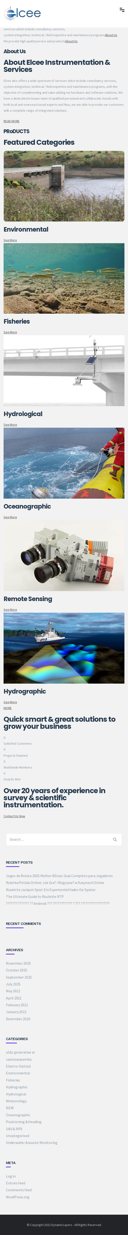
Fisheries (13, 1080)
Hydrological (16, 1094)
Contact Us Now (14, 816)
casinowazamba (18, 1059)
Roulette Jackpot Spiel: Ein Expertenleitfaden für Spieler (51, 889)
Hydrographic (17, 1087)
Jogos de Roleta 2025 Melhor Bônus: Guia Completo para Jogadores (59, 875)
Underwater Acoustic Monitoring (31, 1142)
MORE (8, 708)
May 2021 (13, 991)
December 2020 (18, 1018)
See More (10, 240)
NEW (10, 1107)
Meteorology (16, 1101)
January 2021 (16, 1011)
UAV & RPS (14, 1128)
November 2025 (18, 963)
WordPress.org (17, 1197)
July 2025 (13, 984)
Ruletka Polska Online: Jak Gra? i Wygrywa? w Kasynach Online (55, 882)
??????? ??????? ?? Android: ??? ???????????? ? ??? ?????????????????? (58, 903)
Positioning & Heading (24, 1121)
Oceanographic (18, 1114)
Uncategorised (17, 1135)
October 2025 (16, 970)
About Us (111, 35)
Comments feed (18, 1189)
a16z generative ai (20, 1052)
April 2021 (14, 998)
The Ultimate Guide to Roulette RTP (35, 896)
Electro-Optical (18, 1066)
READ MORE (11, 121)
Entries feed (15, 1183)
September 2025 (19, 977)
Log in (11, 1176)
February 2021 (17, 1004)
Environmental (18, 1073)
